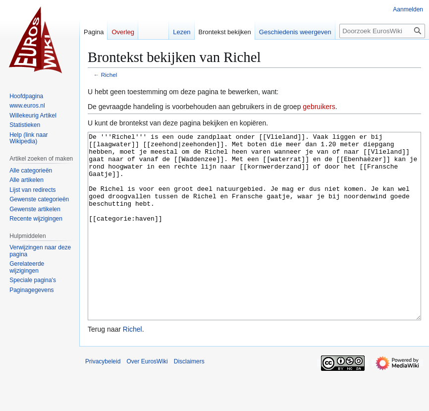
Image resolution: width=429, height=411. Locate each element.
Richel (109, 74)
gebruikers (319, 107)
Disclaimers (189, 398)
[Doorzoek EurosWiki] (382, 31)
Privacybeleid (102, 398)
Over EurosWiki (146, 398)
